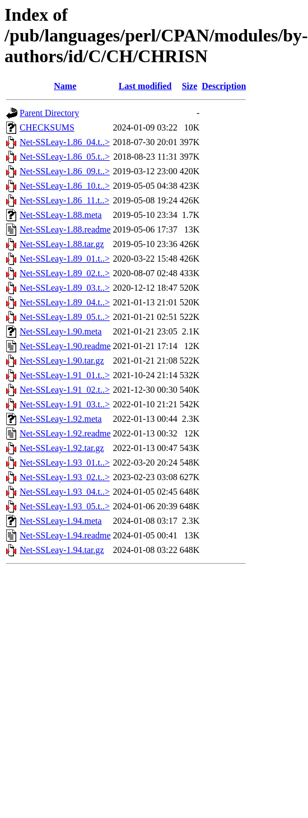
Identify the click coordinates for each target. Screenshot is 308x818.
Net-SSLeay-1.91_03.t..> (65, 404)
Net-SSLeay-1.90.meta (61, 331)
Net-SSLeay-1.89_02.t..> (65, 273)
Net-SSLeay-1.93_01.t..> (65, 462)
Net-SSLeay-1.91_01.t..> (65, 375)
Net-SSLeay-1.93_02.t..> (65, 477)
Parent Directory (49, 113)
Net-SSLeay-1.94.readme (65, 535)
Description (224, 86)
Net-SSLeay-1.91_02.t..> (65, 389)
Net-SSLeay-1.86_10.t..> (65, 185)
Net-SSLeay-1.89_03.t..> (65, 287)
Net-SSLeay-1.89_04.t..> (65, 302)
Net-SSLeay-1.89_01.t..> (65, 258)
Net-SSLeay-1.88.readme (65, 229)
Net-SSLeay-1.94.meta (61, 521)
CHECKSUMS (47, 127)
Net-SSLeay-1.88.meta (61, 215)
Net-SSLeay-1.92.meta (61, 419)
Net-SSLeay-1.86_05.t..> (65, 156)
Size (190, 86)
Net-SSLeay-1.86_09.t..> (65, 171)
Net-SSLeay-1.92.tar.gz (62, 448)
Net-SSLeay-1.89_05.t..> (65, 317)
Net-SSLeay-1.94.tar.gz (62, 550)
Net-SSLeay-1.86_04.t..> (65, 142)
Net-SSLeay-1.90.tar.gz (62, 360)
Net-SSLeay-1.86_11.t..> (64, 200)
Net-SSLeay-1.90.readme (65, 346)
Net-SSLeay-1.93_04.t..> (65, 491)
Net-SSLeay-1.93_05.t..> (65, 506)
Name (65, 86)
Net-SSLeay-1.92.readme (65, 433)
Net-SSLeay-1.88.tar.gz (62, 244)
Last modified (145, 86)
